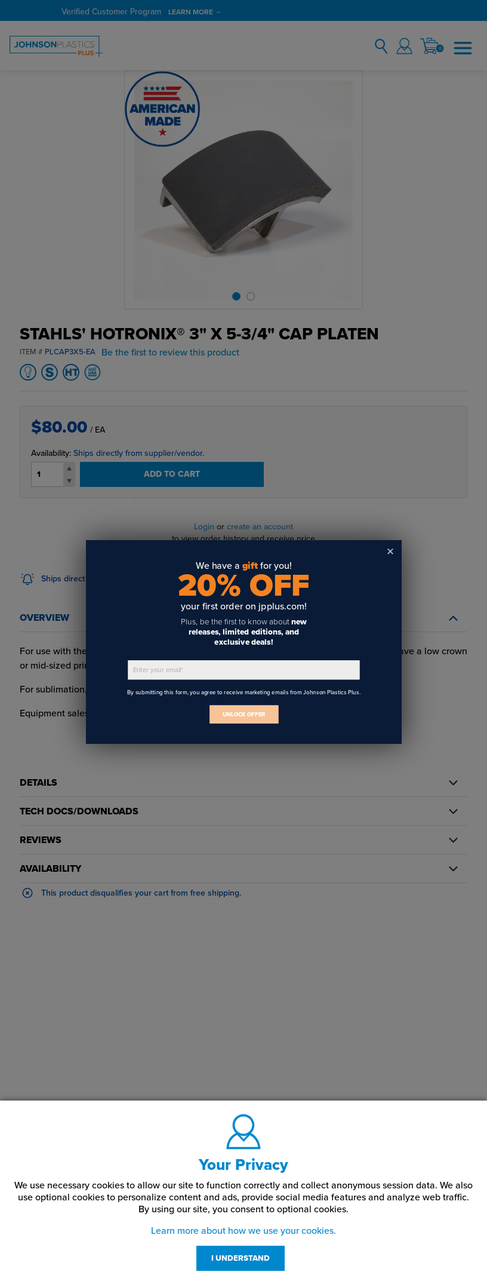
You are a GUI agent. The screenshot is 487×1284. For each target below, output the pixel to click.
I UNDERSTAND (240, 1258)
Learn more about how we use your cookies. (243, 1231)
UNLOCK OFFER (243, 714)
